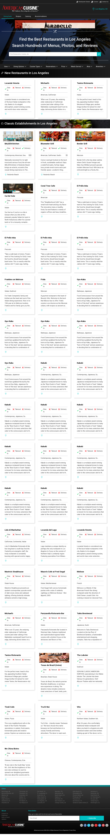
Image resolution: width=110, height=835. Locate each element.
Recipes (18, 16)
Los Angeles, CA (99, 9)
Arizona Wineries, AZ (8, 793)
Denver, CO (22, 799)
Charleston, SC (6, 801)
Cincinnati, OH (23, 791)
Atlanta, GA (5, 795)
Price (64, 66)
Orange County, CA (60, 802)
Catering (28, 16)
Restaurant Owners (83, 2)
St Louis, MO (94, 799)
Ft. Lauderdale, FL (42, 793)
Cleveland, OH (23, 793)
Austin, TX (4, 797)
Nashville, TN (58, 799)
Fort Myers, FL (23, 801)
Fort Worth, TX (41, 791)
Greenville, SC (41, 795)
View (7, 66)
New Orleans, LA (59, 801)
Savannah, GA (95, 793)
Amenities (100, 66)
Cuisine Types (36, 66)
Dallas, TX (22, 797)
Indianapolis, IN (41, 799)
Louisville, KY (41, 802)
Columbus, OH (23, 795)
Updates (4, 819)
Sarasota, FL (94, 791)
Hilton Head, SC (41, 797)
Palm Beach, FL (77, 791)
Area (89, 66)
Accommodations (41, 16)
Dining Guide (8, 16)
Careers (94, 2)
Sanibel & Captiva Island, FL (80, 802)
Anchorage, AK (6, 791)
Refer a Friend (6, 817)
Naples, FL (58, 797)
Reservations (52, 66)
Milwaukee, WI (59, 793)
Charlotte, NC (5, 802)
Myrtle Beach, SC (60, 795)
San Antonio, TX (77, 801)
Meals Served (77, 66)
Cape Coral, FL (6, 799)
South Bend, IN (95, 795)
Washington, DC (95, 802)
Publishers (5, 815)
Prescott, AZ (76, 799)
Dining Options (19, 66)
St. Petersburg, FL (95, 797)
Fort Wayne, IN (23, 802)
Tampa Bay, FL (95, 801)
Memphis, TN (58, 791)
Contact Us (104, 2)
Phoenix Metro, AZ (78, 795)
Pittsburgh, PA (77, 797)
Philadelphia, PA (77, 793)
